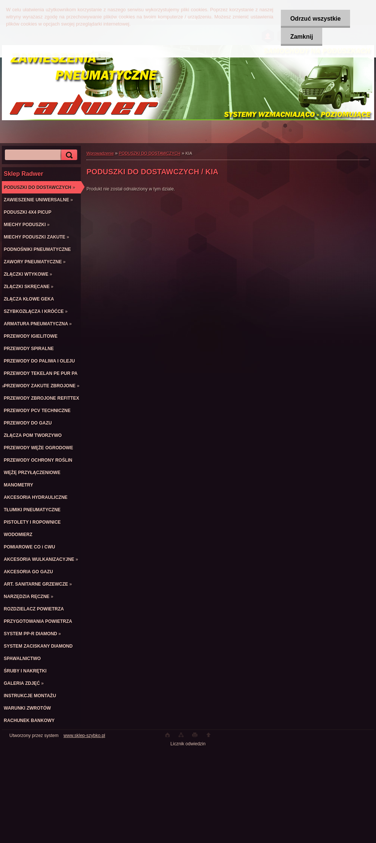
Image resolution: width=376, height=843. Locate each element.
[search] (68, 155)
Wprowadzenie (100, 153)
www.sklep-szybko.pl (84, 735)
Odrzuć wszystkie (315, 18)
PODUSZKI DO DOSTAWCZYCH (149, 153)
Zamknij (301, 36)
